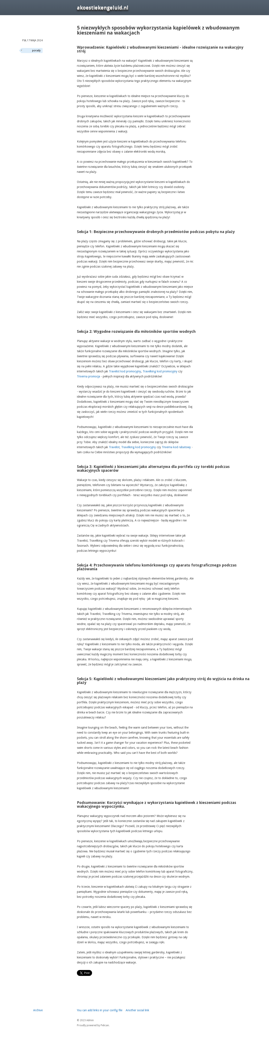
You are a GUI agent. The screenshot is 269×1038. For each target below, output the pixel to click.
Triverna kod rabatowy (176, 447)
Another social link (137, 1010)
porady (36, 50)
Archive (38, 1010)
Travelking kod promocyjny (160, 371)
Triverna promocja (88, 376)
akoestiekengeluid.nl (102, 8)
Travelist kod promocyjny (125, 371)
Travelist (114, 447)
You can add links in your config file (99, 1010)
